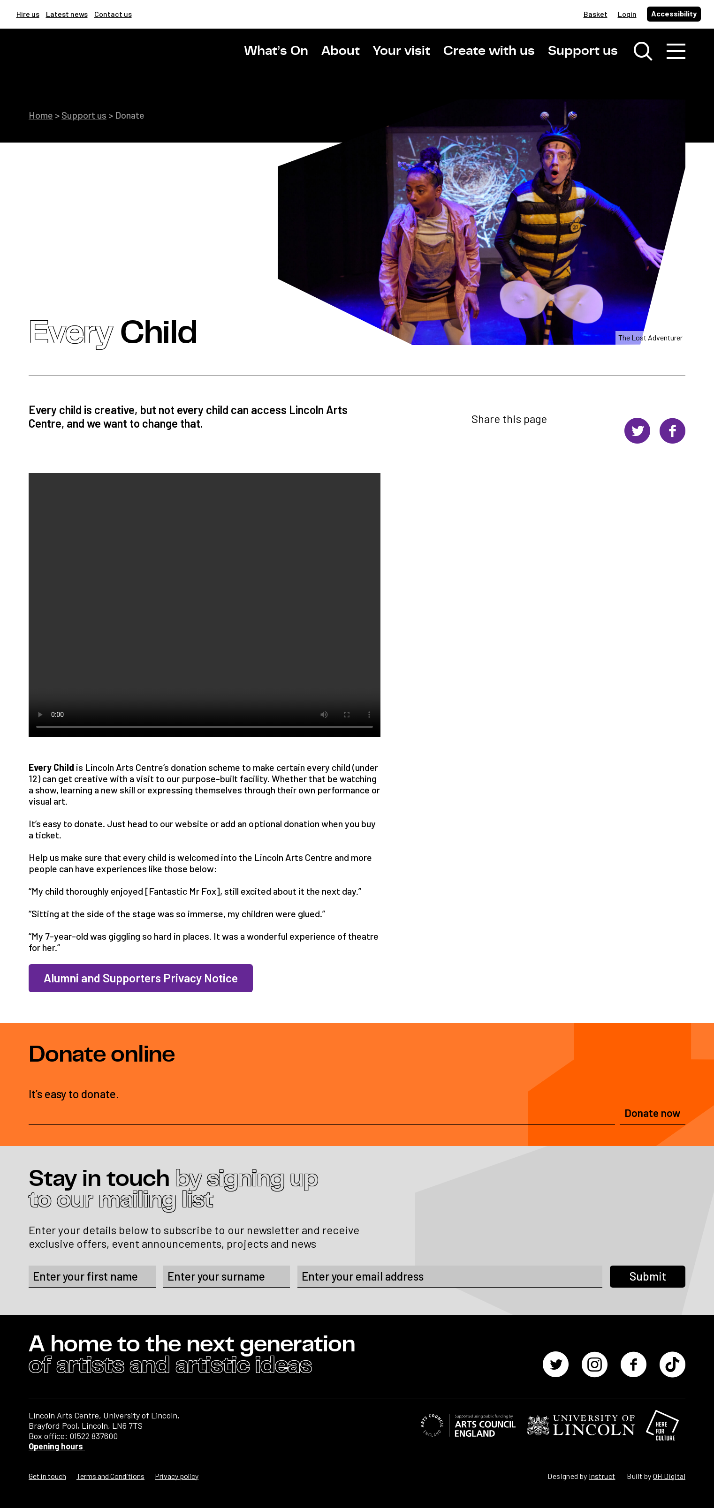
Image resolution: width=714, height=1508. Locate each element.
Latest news (67, 13)
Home (41, 115)
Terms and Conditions (110, 1475)
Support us (583, 51)
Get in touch (47, 1475)
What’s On (276, 51)
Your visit (401, 51)
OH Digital (669, 1475)
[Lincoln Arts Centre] (94, 59)
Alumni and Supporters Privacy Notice (141, 978)
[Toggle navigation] (676, 51)
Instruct (602, 1475)
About (340, 51)
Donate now (652, 1112)
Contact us (113, 13)
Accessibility (674, 13)
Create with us (489, 51)
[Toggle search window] (643, 51)
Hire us (27, 13)
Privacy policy (176, 1475)
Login (627, 13)
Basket (596, 13)
